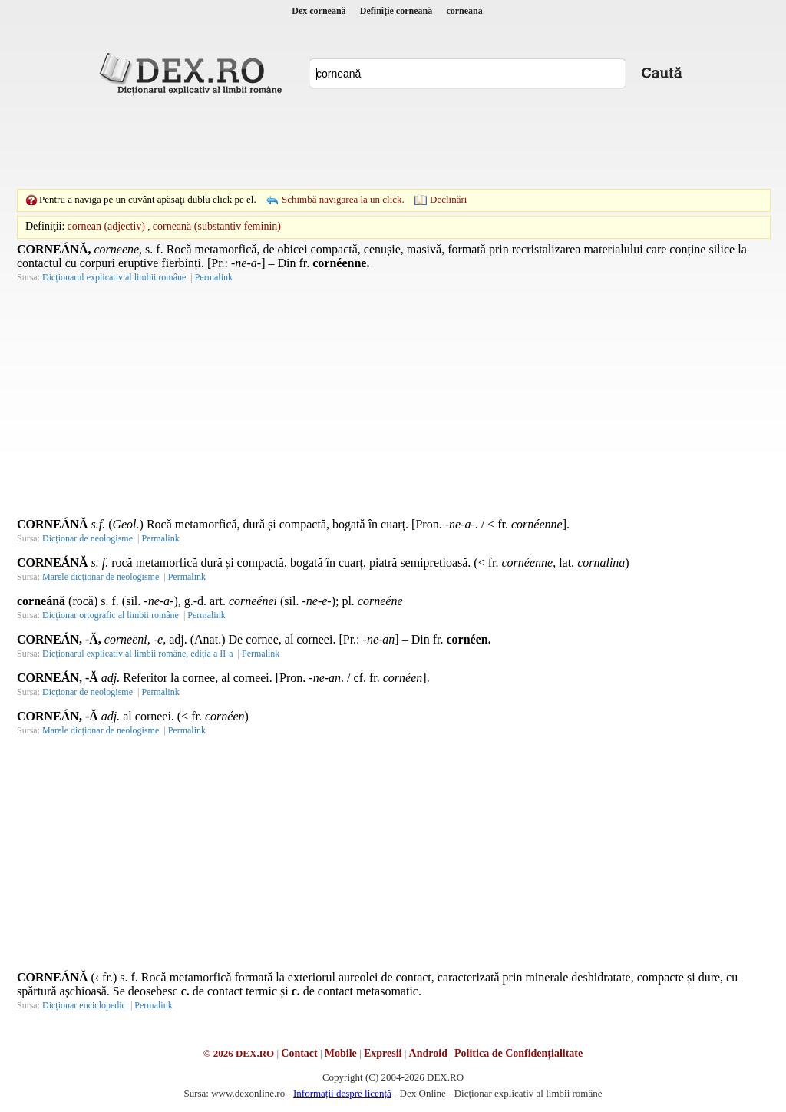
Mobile (341, 1053)
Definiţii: (44, 226)
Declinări (448, 199)
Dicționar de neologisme (87, 538)
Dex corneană (318, 10)
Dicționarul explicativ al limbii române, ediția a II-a (137, 653)
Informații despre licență (342, 1093)
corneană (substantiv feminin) (217, 226)
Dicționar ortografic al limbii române (110, 615)
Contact (299, 1053)
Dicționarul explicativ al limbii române (114, 277)
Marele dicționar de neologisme (100, 576)
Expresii (383, 1053)
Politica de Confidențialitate (518, 1053)
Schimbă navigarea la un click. (343, 199)
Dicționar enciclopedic (84, 1005)
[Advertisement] (393, 142)
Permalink (214, 277)
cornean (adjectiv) (106, 226)
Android (428, 1053)
